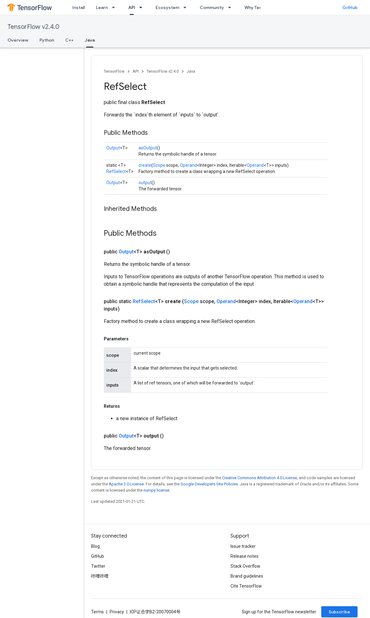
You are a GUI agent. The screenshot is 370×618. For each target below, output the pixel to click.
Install (78, 7)
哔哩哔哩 (99, 576)
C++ (69, 40)
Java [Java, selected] (90, 40)
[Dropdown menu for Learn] (115, 7)
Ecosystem (167, 7)
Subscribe (339, 612)
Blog (95, 546)
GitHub (350, 7)
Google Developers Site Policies (209, 484)
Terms (97, 611)
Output (113, 147)
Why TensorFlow (261, 7)
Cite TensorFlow (246, 586)
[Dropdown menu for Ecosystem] (186, 7)
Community (212, 7)
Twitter (98, 566)
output (145, 182)
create (145, 165)
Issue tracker (243, 546)
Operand (188, 165)
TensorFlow (114, 71)
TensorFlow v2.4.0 (33, 27)
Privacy (117, 611)
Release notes (244, 556)
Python (46, 40)
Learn (102, 7)
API (136, 71)
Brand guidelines (247, 576)
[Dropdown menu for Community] (231, 7)
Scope (159, 165)
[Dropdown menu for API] (142, 7)
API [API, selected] (131, 7)
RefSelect (116, 171)
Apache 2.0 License (126, 484)
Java (191, 71)
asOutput (148, 147)
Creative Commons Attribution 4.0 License (259, 477)
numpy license (156, 490)
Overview (17, 40)
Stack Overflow (245, 566)
